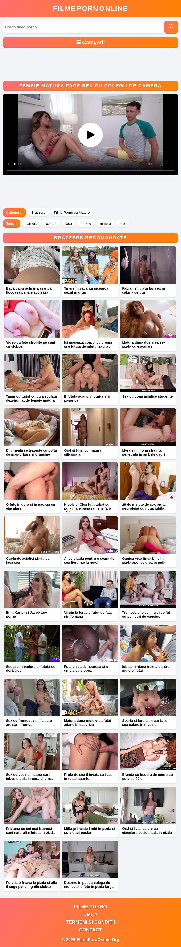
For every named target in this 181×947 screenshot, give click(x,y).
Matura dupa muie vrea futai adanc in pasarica (87, 722)
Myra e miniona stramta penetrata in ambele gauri (143, 452)
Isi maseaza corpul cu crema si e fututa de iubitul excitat (88, 344)
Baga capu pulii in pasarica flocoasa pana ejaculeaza (29, 290)
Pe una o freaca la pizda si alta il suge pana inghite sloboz (31, 885)
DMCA (90, 914)
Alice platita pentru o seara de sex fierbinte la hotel (89, 560)
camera (31, 223)
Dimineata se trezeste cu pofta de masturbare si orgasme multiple (31, 454)
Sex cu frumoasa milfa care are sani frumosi (29, 722)
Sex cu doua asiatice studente (147, 396)
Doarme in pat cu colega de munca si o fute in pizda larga (89, 885)
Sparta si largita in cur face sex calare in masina (144, 722)
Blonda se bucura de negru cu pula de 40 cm (147, 776)
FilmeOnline (90, 8)
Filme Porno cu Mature (72, 212)
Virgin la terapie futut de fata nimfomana (88, 614)
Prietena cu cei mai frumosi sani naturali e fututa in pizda (30, 830)
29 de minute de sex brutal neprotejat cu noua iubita (144, 506)
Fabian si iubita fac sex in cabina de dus (143, 290)
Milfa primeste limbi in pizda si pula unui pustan (89, 830)
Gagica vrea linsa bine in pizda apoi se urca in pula (143, 560)
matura (105, 223)
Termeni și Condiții (90, 922)
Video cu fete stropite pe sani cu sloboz (30, 344)
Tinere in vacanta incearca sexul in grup (86, 290)
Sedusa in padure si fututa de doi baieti (30, 668)
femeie (86, 223)
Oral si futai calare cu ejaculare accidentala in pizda (147, 830)
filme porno (90, 906)
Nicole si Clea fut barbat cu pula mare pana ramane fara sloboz (87, 508)
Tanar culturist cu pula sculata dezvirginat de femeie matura (31, 398)
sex (122, 223)
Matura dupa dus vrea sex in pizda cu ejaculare (146, 344)
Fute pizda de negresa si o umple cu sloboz (86, 668)
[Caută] (171, 27)
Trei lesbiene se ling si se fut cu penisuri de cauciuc (146, 614)
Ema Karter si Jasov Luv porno (26, 614)
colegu (51, 223)
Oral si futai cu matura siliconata (82, 452)
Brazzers (38, 212)
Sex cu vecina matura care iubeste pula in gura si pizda (29, 776)
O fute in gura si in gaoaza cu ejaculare (30, 506)
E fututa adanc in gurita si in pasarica (87, 398)
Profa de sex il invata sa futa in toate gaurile (88, 776)
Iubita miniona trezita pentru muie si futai (145, 668)
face (68, 223)
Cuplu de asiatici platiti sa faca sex (27, 560)
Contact (90, 929)
